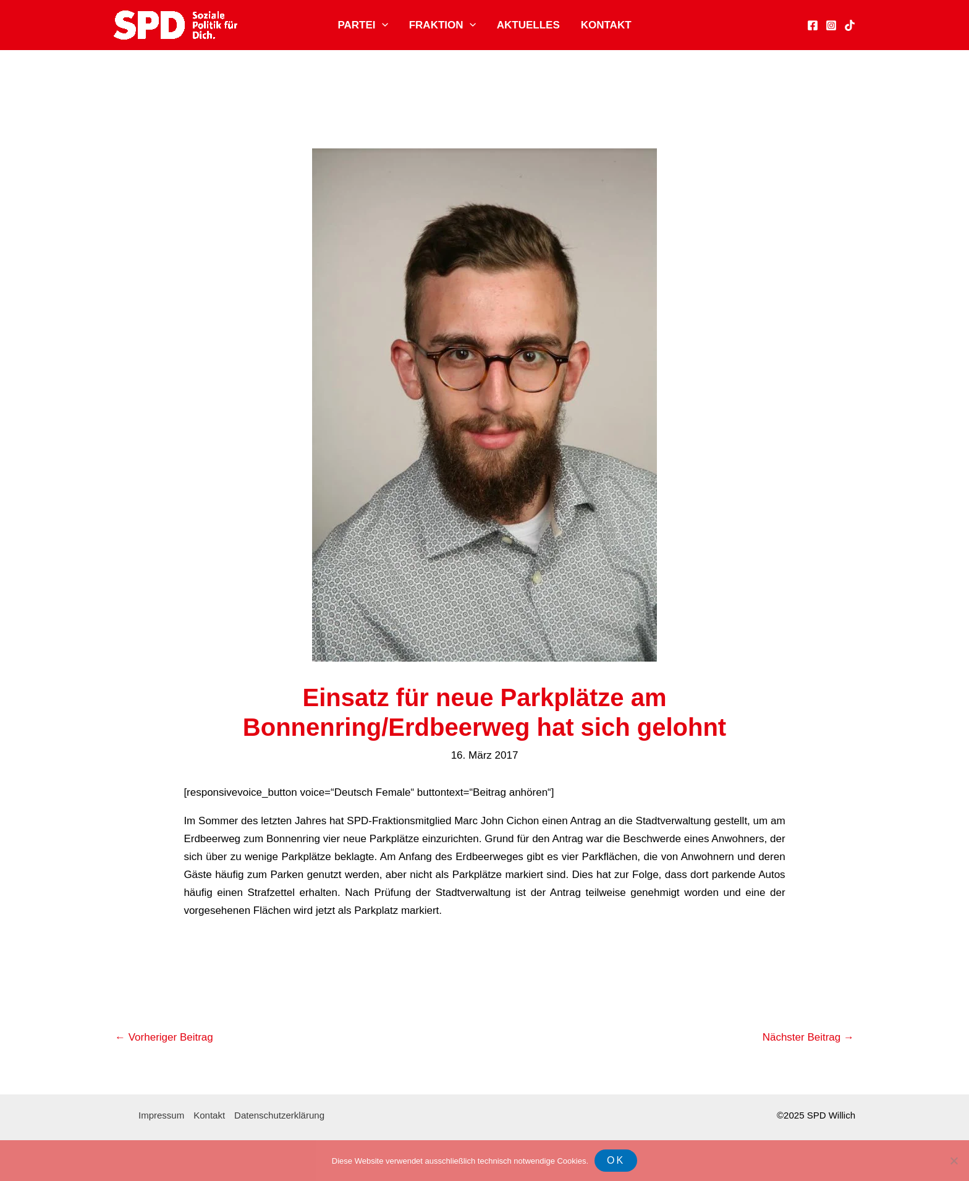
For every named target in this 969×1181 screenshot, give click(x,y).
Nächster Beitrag (808, 1037)
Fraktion (442, 25)
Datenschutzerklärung (279, 1115)
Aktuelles (528, 25)
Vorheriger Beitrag (164, 1037)
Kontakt (606, 25)
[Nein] (953, 1160)
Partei (362, 25)
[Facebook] (812, 25)
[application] (382, 25)
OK (616, 1160)
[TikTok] (849, 25)
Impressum (161, 1115)
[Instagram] (831, 25)
